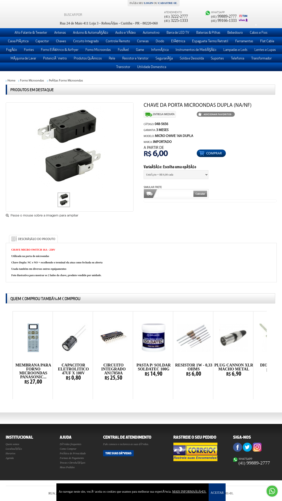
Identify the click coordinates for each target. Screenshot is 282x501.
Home (11, 80)
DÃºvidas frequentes (70, 444)
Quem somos (12, 444)
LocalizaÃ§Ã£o (14, 448)
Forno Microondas (32, 80)
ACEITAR (217, 492)
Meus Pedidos (67, 467)
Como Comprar (68, 448)
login (148, 3)
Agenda (10, 458)
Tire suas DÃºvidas (118, 453)
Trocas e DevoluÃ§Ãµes (72, 462)
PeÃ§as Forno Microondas (66, 80)
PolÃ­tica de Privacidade (73, 453)
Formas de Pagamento (72, 458)
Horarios (10, 453)
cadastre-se (167, 3)
